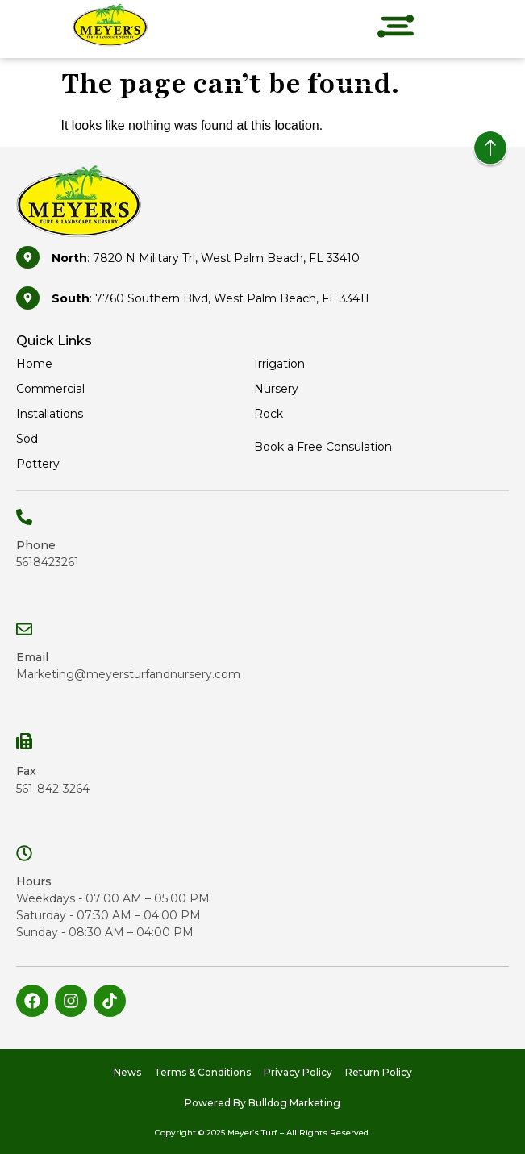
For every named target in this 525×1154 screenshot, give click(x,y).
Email (32, 657)
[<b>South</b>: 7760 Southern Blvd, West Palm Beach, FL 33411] (28, 298)
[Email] (24, 629)
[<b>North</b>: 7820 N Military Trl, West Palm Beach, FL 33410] (28, 257)
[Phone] (24, 517)
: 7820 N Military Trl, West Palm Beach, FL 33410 (206, 258)
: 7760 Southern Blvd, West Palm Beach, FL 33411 (210, 298)
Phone (36, 545)
